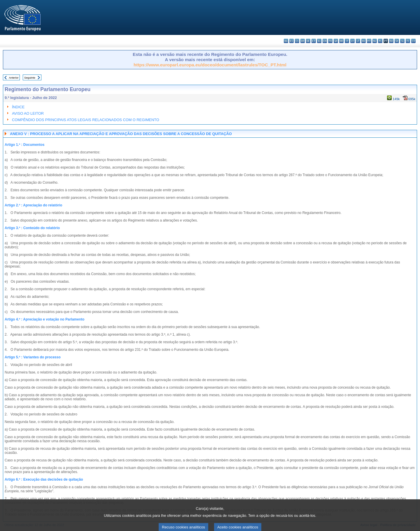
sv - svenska (413, 41)
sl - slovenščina (402, 41)
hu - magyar (363, 41)
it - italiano (347, 41)
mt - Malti (369, 41)
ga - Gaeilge (336, 41)
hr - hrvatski (341, 41)
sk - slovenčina (397, 41)
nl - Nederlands (374, 41)
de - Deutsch (308, 41)
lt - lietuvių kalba (358, 41)
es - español (291, 41)
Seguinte (29, 77)
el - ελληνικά (319, 41)
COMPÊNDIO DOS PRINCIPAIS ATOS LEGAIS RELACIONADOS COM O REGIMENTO (85, 120)
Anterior (14, 77)
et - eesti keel (314, 41)
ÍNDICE (18, 107)
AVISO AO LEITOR (28, 113)
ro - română (391, 41)
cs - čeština (297, 41)
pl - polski (380, 41)
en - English (325, 41)
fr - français (330, 41)
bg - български (286, 41)
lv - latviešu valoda (352, 41)
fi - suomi (408, 41)
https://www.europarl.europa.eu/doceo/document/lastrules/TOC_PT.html (210, 64)
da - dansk (302, 41)
